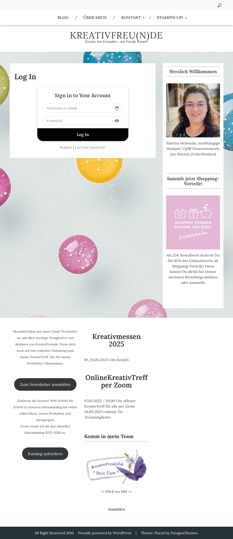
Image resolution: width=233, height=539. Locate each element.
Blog (62, 17)
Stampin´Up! (170, 17)
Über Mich (94, 17)
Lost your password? (90, 147)
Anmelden (116, 509)
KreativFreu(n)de (116, 35)
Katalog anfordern (45, 453)
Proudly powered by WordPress (104, 533)
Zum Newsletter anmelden (45, 384)
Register (66, 147)
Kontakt (131, 17)
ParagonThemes (184, 533)
